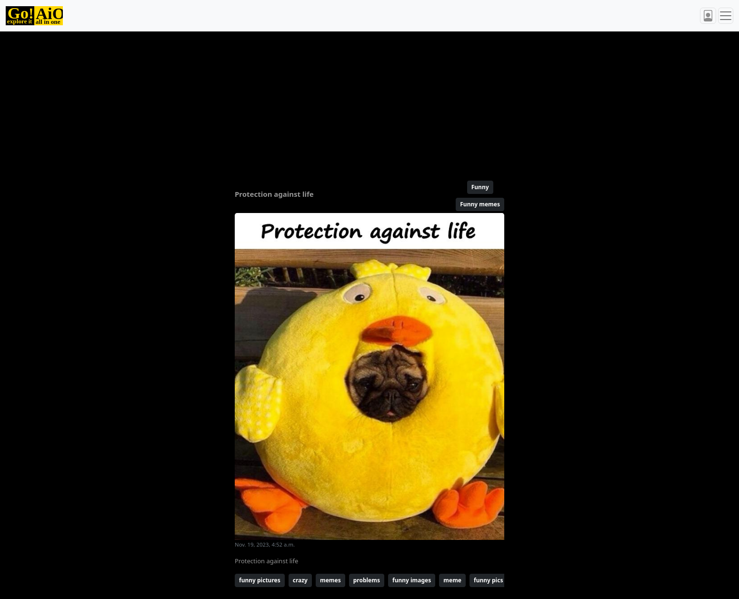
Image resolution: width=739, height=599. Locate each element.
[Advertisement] (346, 102)
